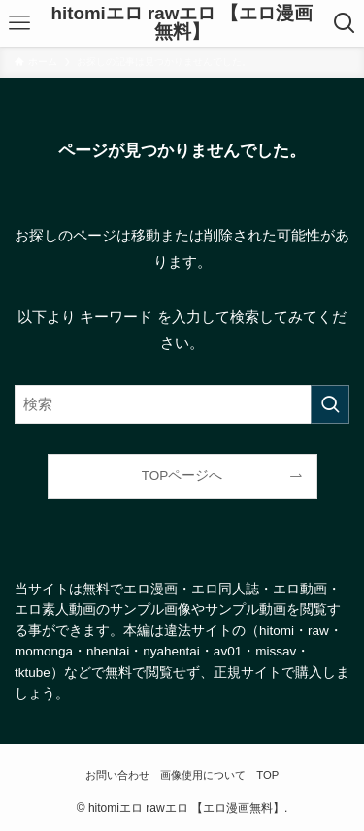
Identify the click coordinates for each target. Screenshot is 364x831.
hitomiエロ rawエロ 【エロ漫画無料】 (182, 23)
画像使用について (203, 775)
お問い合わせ (117, 775)
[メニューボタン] (20, 23)
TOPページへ (182, 475)
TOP (267, 775)
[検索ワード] (182, 404)
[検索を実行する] (330, 404)
